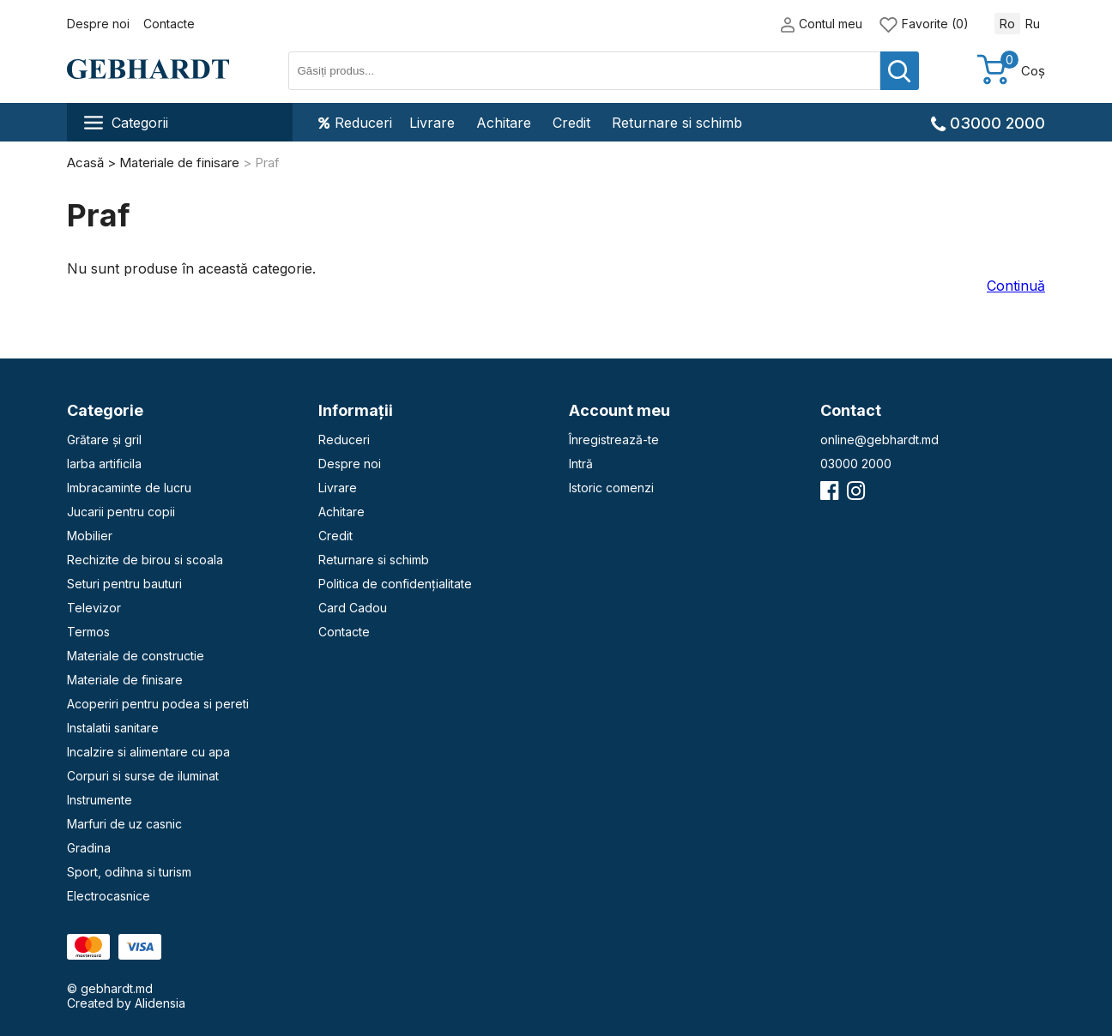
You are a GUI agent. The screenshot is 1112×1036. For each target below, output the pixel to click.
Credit (571, 122)
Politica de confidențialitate (395, 583)
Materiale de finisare (125, 679)
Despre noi (98, 23)
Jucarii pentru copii (121, 511)
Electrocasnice (108, 895)
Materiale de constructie (135, 655)
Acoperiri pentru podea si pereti (158, 703)
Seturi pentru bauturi (124, 583)
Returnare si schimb (677, 122)
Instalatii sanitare (113, 727)
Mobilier (89, 535)
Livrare (432, 122)
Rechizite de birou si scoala (145, 559)
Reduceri (355, 122)
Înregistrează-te (614, 439)
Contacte (169, 23)
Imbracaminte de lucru (129, 487)
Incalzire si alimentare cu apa (148, 751)
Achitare (503, 122)
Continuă (1016, 285)
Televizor (94, 607)
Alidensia (160, 1003)
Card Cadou (352, 607)
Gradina (89, 847)
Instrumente (99, 799)
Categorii (126, 122)
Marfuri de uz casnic (124, 823)
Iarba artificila (104, 463)
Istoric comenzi (611, 487)
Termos (88, 631)
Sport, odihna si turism (129, 871)
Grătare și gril (104, 439)
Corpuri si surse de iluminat (143, 775)
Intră (581, 463)
